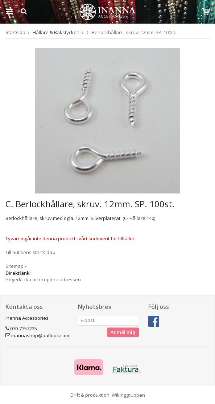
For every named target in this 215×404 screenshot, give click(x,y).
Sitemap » (16, 266)
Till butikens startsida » (30, 252)
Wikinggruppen (128, 395)
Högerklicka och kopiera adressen (43, 279)
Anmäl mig (123, 332)
